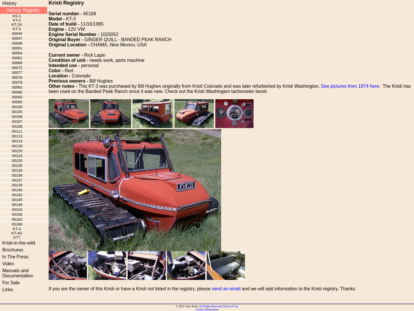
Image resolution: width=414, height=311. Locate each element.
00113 (17, 136)
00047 (17, 38)
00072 (17, 68)
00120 (17, 151)
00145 (17, 200)
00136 (17, 175)
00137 (17, 180)
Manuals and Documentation (17, 273)
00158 (17, 214)
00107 (17, 121)
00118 (17, 146)
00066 (17, 63)
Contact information (207, 309)
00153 (17, 209)
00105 (17, 112)
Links (7, 289)
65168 (17, 224)
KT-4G (17, 233)
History (9, 3)
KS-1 (17, 16)
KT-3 (17, 29)
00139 (17, 185)
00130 (17, 165)
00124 (17, 156)
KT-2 (17, 20)
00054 (17, 53)
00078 (17, 77)
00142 (17, 195)
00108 (17, 126)
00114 (17, 141)
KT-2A (17, 24)
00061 (17, 58)
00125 (17, 161)
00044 (17, 33)
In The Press (15, 256)
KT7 (17, 237)
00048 (17, 43)
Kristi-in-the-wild (18, 243)
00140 (17, 190)
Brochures (12, 249)
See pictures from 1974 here (350, 86)
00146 (17, 205)
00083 (17, 87)
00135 (17, 170)
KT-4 (17, 229)
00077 (17, 72)
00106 (17, 117)
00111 (17, 131)
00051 (17, 48)
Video (8, 263)
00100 (17, 107)
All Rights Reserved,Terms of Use (218, 306)
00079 (17, 82)
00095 (17, 102)
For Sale (11, 282)
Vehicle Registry (23, 10)
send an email (226, 288)
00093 (17, 97)
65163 (17, 219)
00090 (17, 92)
